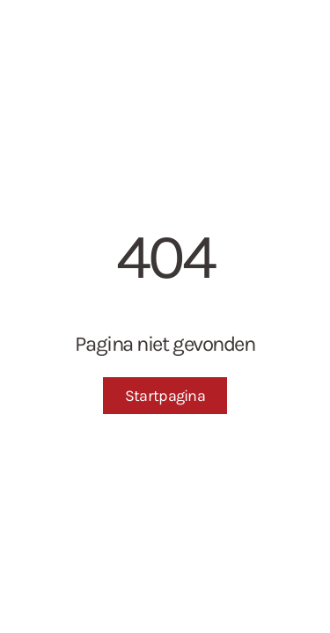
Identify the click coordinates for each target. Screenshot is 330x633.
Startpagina (165, 395)
